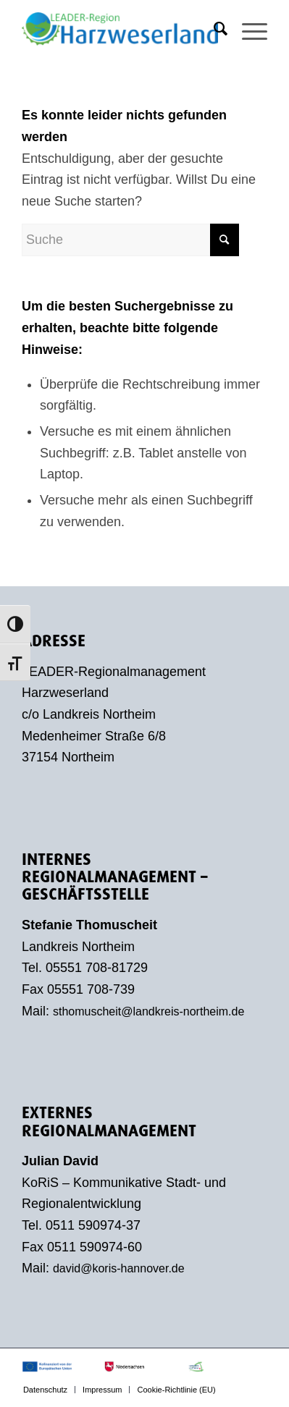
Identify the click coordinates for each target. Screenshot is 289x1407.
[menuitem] (213, 29)
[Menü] (247, 29)
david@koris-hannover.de (119, 1268)
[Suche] (213, 29)
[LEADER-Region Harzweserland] (120, 29)
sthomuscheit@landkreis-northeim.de (148, 1011)
